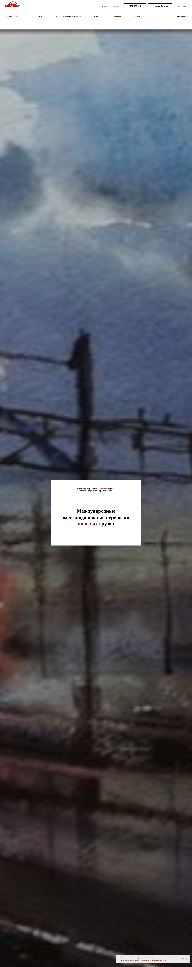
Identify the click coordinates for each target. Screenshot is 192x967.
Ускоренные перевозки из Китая (68, 16)
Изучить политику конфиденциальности (149, 960)
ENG (178, 6)
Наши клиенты (181, 16)
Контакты (159, 16)
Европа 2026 (37, 16)
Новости (117, 16)
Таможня (97, 16)
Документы (138, 16)
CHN (184, 6)
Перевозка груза (11, 16)
